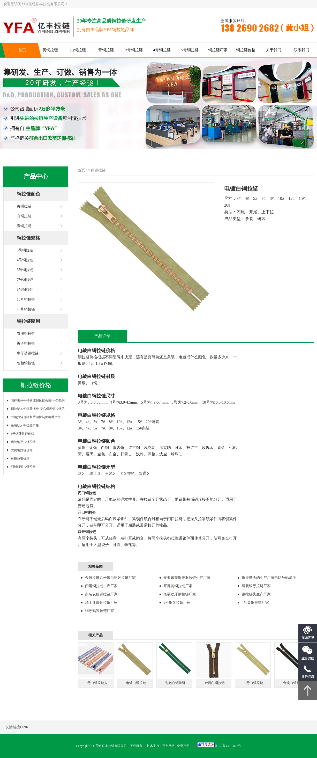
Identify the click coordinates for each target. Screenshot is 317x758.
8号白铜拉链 (254, 683)
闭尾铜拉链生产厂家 (101, 586)
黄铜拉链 (50, 50)
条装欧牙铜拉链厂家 (179, 594)
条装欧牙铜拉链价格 (25, 425)
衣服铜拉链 (26, 334)
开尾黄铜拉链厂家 (177, 586)
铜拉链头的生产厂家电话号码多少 (269, 578)
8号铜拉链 (25, 289)
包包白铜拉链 (175, 683)
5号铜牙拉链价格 (22, 433)
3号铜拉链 (134, 50)
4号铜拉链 (162, 50)
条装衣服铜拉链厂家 (101, 594)
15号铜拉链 (26, 309)
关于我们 (273, 50)
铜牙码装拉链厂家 (99, 611)
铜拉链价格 (245, 50)
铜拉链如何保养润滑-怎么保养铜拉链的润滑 (37, 410)
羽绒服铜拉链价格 (23, 467)
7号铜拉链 (25, 280)
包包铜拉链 (26, 363)
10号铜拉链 (26, 299)
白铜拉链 (78, 50)
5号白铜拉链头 (97, 683)
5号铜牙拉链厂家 (177, 602)
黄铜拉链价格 (20, 458)
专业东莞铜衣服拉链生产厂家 (186, 578)
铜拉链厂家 (218, 50)
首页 (22, 50)
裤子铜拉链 (26, 343)
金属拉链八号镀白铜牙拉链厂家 (110, 578)
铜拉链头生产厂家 (256, 594)
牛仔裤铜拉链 (28, 353)
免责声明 (183, 746)
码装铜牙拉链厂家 (256, 586)
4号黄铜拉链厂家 (255, 602)
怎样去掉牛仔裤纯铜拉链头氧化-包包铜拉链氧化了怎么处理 (37, 402)
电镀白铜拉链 (136, 683)
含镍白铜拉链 (293, 683)
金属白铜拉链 (215, 683)
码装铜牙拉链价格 (23, 442)
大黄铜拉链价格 (22, 450)
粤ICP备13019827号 (228, 746)
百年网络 (168, 746)
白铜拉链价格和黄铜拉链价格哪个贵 (36, 417)
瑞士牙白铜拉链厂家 (101, 602)
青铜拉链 (106, 50)
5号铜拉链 (190, 50)
